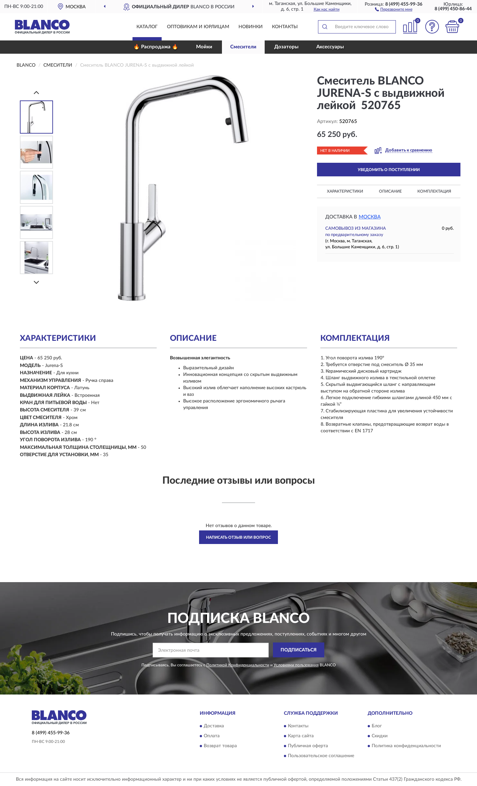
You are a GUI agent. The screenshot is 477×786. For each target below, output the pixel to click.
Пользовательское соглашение (321, 756)
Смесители (243, 46)
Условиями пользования (296, 665)
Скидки (380, 736)
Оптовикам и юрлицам (198, 27)
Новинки (250, 27)
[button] (393, 9)
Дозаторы (286, 46)
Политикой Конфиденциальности (237, 665)
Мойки (204, 46)
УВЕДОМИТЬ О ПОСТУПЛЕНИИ (389, 170)
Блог (377, 726)
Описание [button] (390, 191)
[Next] (36, 282)
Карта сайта (301, 736)
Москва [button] (370, 216)
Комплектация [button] (434, 191)
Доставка (214, 726)
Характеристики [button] (345, 191)
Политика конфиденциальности (406, 746)
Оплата (212, 736)
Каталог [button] (147, 27)
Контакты (285, 27)
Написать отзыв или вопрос (238, 537)
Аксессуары (330, 46)
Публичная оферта (308, 746)
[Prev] (36, 92)
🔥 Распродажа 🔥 (155, 46)
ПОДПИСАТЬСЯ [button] (299, 650)
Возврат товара (220, 746)
